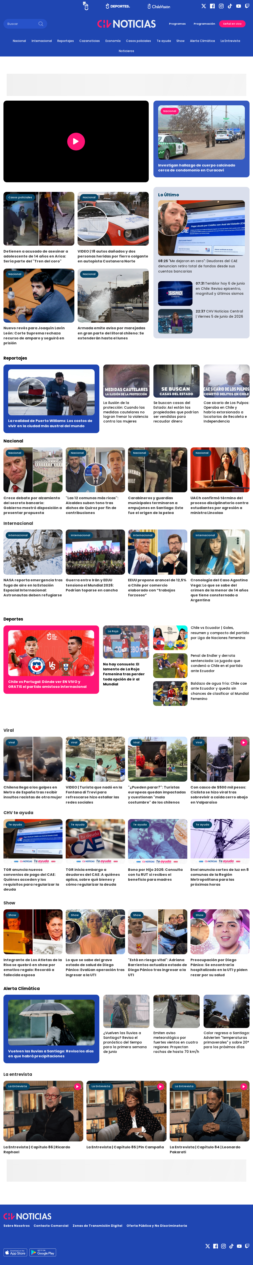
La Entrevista (230, 41)
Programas (177, 24)
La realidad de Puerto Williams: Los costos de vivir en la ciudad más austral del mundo (50, 423)
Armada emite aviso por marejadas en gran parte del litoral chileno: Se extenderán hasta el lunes (111, 333)
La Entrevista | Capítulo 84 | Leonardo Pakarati (205, 1150)
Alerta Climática (202, 41)
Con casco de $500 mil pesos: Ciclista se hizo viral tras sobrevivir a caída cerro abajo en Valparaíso (219, 795)
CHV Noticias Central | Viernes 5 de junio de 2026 (219, 314)
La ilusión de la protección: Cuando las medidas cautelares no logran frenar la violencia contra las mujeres (125, 412)
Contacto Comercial (51, 1226)
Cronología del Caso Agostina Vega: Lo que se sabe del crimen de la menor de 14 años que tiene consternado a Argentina (219, 590)
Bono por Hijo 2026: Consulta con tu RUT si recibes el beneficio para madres (155, 874)
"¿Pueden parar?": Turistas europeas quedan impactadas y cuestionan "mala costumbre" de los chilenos (157, 795)
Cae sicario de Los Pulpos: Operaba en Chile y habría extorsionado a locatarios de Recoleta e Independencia (226, 412)
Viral (11, 742)
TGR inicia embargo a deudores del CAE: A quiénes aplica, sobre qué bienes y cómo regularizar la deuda (93, 877)
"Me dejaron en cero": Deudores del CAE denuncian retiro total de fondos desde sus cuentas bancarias (197, 266)
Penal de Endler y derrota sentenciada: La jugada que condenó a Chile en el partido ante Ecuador (217, 663)
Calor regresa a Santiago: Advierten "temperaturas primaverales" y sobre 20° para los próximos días (227, 1040)
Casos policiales (138, 41)
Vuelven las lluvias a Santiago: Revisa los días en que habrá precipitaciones (51, 1054)
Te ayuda (164, 41)
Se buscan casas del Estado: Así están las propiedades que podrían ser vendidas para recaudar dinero (176, 412)
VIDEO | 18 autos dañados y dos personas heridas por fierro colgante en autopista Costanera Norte (113, 256)
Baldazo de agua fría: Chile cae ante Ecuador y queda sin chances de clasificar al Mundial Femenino (220, 691)
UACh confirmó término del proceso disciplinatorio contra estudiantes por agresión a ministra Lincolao (219, 505)
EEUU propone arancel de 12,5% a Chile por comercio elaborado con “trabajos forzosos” (157, 587)
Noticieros (126, 51)
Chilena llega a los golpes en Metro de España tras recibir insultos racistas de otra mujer (32, 792)
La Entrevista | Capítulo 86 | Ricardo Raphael (36, 1150)
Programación (204, 24)
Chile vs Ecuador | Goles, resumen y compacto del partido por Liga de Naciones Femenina (220, 632)
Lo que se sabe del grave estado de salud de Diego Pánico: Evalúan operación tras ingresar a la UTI (95, 967)
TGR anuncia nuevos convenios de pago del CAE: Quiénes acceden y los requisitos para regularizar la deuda (31, 879)
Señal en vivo (232, 24)
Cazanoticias (89, 41)
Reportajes (65, 41)
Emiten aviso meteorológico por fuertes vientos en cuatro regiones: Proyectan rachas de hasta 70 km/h (176, 1042)
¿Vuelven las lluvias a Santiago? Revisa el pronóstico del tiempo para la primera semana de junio (125, 1042)
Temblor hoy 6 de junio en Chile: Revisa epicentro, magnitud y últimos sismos (220, 288)
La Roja (113, 631)
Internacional (42, 41)
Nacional (19, 41)
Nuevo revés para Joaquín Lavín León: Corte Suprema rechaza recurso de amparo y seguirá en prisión (34, 335)
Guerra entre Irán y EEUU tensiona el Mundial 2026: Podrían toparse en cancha (92, 585)
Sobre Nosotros (16, 1226)
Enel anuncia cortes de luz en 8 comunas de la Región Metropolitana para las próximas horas (219, 877)
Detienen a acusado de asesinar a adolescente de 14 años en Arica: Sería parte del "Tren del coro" (35, 256)
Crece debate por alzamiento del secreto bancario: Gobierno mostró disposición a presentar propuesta (32, 505)
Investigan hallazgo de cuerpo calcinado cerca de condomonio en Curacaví (196, 168)
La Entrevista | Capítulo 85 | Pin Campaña (125, 1147)
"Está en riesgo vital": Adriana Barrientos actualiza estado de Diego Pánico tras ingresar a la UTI (157, 967)
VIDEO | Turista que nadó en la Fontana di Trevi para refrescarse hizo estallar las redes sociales (94, 795)
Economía (113, 41)
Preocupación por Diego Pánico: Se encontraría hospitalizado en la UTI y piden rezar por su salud (219, 967)
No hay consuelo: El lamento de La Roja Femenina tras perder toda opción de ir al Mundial (124, 674)
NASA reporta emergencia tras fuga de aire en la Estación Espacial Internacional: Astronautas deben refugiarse (33, 587)
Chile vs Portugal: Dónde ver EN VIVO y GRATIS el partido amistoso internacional (47, 684)
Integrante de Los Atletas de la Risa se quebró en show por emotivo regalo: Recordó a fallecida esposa (32, 967)
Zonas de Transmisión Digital (97, 1226)
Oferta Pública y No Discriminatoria (156, 1226)
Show (180, 41)
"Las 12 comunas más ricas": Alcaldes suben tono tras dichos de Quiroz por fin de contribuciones (92, 505)
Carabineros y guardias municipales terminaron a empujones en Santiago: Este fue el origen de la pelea (155, 505)
